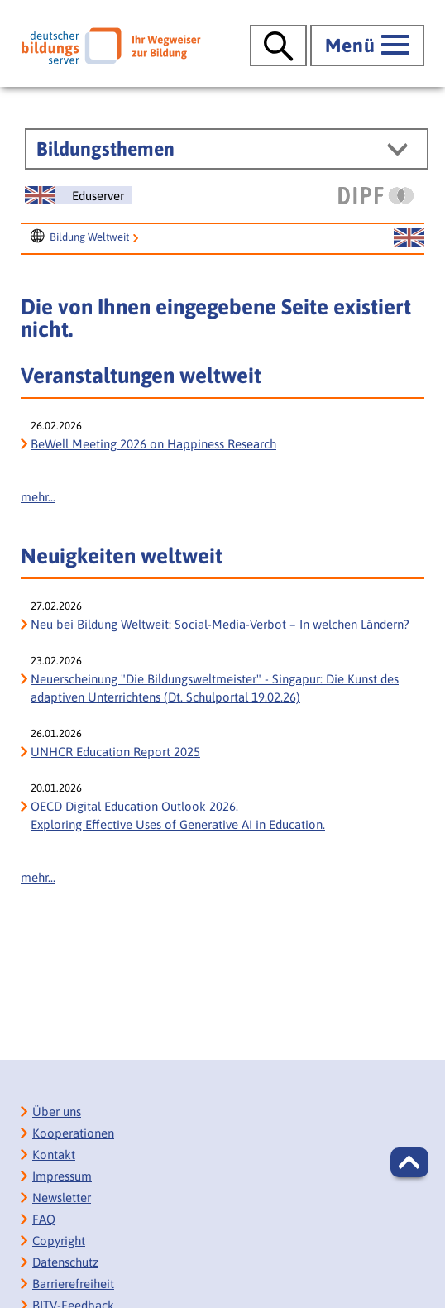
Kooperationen (73, 1133)
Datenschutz (65, 1262)
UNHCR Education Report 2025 (115, 752)
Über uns (56, 1111)
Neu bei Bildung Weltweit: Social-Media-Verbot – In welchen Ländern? (220, 624)
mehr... (38, 497)
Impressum (62, 1176)
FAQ (43, 1219)
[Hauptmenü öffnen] (367, 45)
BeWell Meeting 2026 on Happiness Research (153, 444)
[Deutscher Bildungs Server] (111, 45)
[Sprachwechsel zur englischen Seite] (78, 195)
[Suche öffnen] (278, 45)
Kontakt (53, 1154)
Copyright (58, 1241)
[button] (409, 1162)
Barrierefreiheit (73, 1284)
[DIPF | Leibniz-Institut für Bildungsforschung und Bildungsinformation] (376, 195)
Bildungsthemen (105, 149)
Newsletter (61, 1198)
